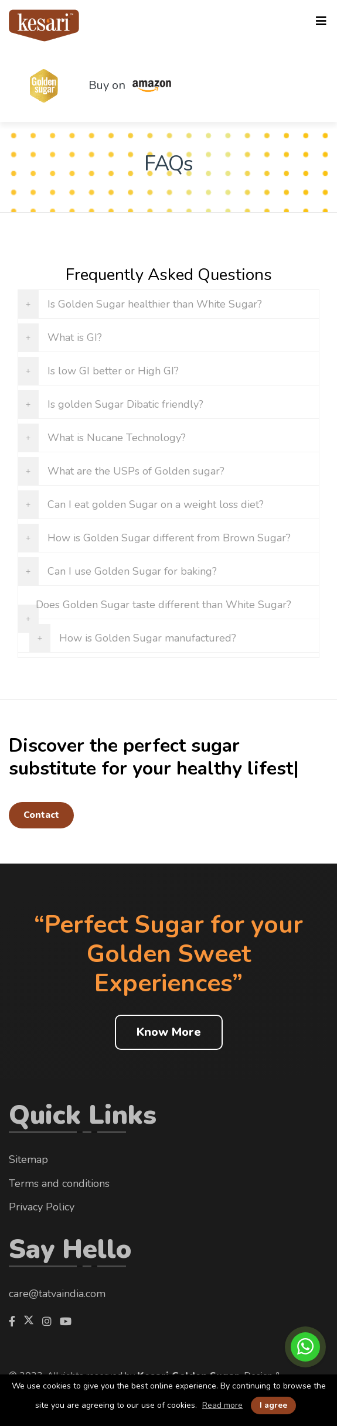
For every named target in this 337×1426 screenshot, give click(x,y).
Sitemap (28, 1159)
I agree (273, 1405)
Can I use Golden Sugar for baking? (132, 571)
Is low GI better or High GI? (113, 371)
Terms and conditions (59, 1183)
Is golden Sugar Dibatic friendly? (125, 404)
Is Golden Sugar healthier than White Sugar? (154, 304)
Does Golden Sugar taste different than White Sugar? (163, 605)
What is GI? (74, 337)
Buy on (137, 86)
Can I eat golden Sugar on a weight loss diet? (155, 504)
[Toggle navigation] (321, 21)
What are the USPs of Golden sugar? (135, 471)
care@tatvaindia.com (57, 1294)
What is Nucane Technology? (116, 438)
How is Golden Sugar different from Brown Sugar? (169, 538)
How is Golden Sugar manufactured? (147, 638)
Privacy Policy (41, 1207)
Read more (222, 1405)
